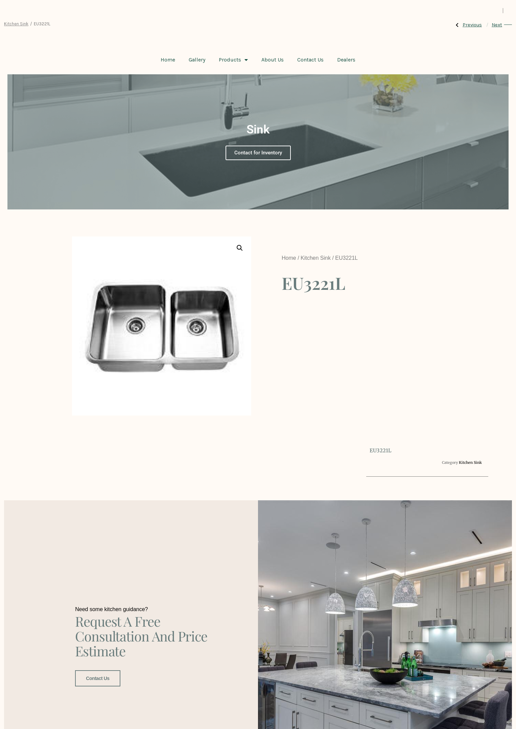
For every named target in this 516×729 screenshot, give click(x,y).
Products (233, 60)
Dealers (346, 59)
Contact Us (310, 59)
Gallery (197, 59)
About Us (272, 59)
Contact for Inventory (258, 153)
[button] (240, 248)
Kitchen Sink (16, 23)
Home (168, 59)
